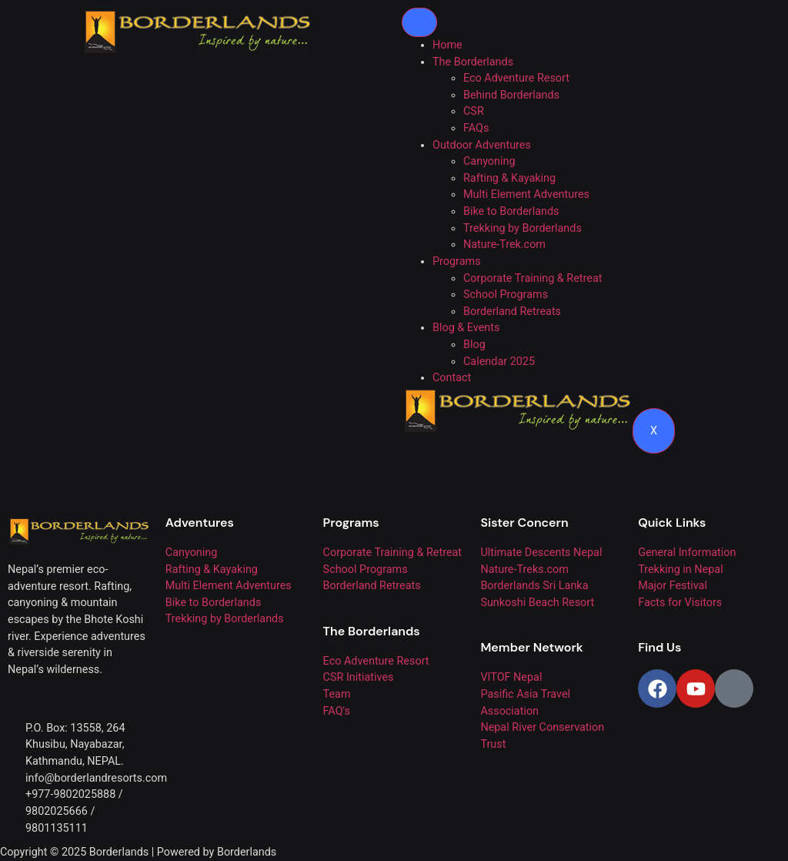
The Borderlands (472, 62)
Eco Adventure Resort (516, 78)
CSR (473, 111)
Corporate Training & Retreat (532, 278)
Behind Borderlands (511, 95)
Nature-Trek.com (504, 244)
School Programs (505, 294)
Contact (451, 377)
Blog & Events (465, 327)
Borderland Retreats (512, 311)
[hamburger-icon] (419, 22)
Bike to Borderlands (511, 211)
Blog (474, 344)
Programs (456, 261)
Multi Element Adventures (526, 194)
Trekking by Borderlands (522, 228)
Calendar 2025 (499, 361)
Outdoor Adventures (481, 145)
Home (447, 45)
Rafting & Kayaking (509, 178)
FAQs (476, 128)
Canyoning (489, 161)
